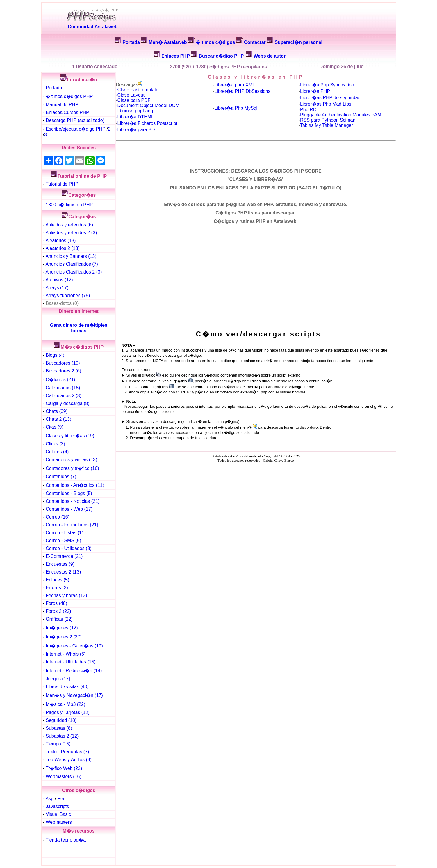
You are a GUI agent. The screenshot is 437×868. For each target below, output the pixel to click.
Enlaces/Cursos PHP (67, 112)
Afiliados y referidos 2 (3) (71, 232)
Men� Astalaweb (168, 42)
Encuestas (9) (60, 564)
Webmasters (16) (63, 776)
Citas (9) (54, 427)
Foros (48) (56, 603)
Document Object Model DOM (148, 105)
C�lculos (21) (60, 379)
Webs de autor (270, 56)
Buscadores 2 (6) (63, 370)
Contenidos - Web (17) (69, 509)
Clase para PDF (134, 100)
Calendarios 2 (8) (63, 395)
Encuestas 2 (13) (63, 571)
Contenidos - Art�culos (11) (75, 485)
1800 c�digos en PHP (69, 204)
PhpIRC (308, 109)
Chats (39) (56, 411)
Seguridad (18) (61, 720)
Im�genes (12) (62, 627)
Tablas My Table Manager (326, 125)
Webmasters (59, 822)
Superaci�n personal (298, 42)
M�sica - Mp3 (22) (65, 704)
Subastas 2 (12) (62, 736)
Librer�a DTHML (135, 116)
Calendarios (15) (63, 387)
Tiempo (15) (58, 743)
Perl (61, 798)
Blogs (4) (55, 355)
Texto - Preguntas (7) (67, 751)
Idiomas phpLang (135, 110)
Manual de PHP (62, 104)
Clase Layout (131, 95)
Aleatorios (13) (60, 240)
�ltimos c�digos (215, 42)
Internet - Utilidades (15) (71, 661)
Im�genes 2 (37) (64, 636)
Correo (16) (57, 516)
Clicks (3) (55, 443)
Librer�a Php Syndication (327, 84)
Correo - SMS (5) (63, 540)
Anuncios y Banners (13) (70, 256)
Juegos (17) (58, 678)
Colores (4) (57, 451)
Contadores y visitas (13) (71, 459)
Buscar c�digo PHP (221, 56)
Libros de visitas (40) (67, 686)
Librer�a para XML (234, 84)
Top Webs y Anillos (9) (69, 759)
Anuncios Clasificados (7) (71, 264)
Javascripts (57, 806)
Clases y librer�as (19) (70, 435)
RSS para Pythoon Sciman (327, 120)
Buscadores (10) (63, 363)
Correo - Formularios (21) (72, 524)
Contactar (255, 42)
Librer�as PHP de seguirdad (330, 97)
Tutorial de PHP (62, 184)
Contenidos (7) (61, 476)
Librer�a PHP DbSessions (242, 91)
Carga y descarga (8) (67, 403)
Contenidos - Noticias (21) (72, 501)
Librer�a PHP (315, 91)
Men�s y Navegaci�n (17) (74, 695)
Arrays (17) (56, 287)
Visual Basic (58, 814)
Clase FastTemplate (137, 89)
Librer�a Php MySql (235, 108)
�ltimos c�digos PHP (69, 96)
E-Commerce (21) (64, 556)
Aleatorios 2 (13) (62, 248)
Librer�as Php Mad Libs (325, 104)
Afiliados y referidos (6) (69, 224)
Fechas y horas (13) (66, 595)
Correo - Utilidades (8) (68, 548)
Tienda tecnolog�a (66, 839)
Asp (49, 798)
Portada (131, 42)
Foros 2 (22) (58, 611)
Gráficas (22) (59, 619)
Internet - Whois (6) (65, 654)
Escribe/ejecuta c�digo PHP (75, 129)
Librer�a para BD (136, 129)
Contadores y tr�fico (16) (72, 468)
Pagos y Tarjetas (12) (68, 712)
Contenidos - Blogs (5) (69, 493)
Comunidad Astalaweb (92, 26)
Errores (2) (57, 587)
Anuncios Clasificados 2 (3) (73, 271)
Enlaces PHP (175, 56)
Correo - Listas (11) (66, 532)
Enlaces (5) (57, 579)
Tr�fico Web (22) (64, 768)
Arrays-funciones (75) (67, 295)
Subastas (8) (59, 728)
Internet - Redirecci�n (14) (74, 670)
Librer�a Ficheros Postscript (147, 123)
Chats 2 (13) (58, 419)
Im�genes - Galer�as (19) (74, 645)
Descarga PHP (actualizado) (75, 120)
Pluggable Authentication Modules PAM (340, 114)
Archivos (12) (59, 279)
